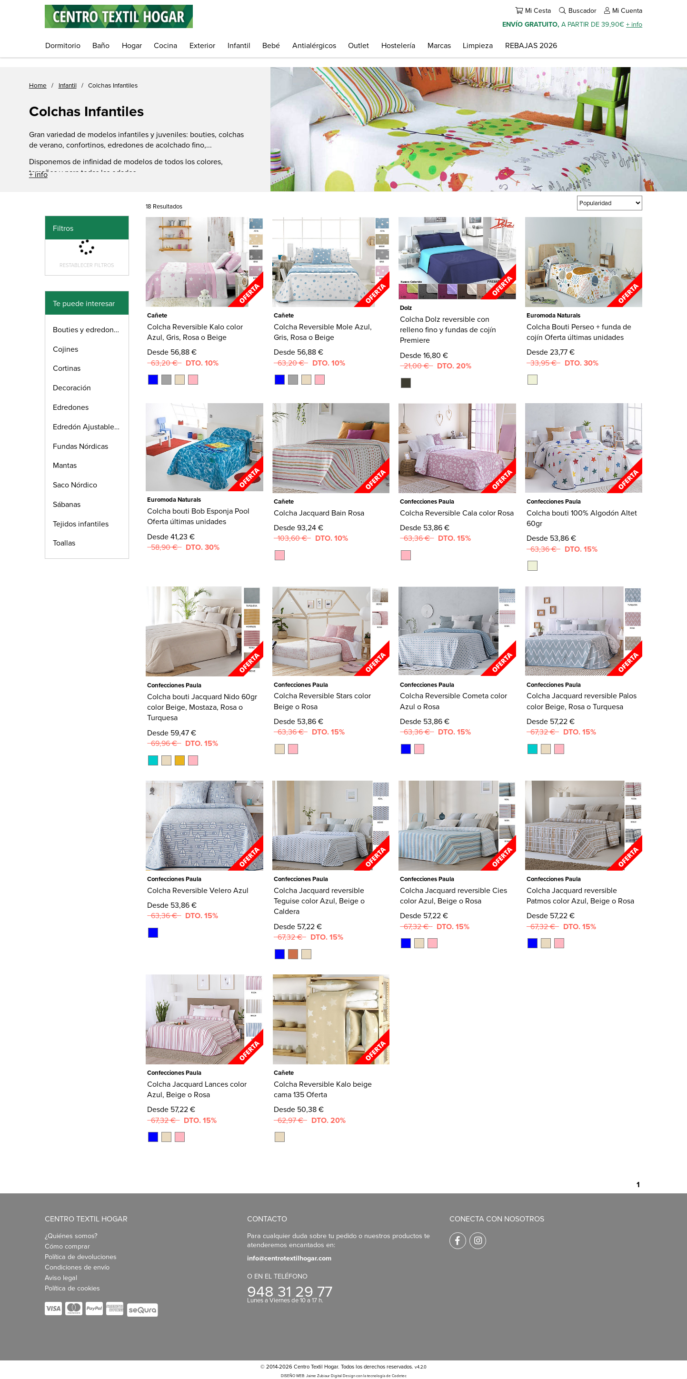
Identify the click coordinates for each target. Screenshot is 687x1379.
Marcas (439, 45)
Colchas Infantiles (113, 84)
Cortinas (66, 368)
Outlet (358, 45)
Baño (101, 45)
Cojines (65, 349)
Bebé (271, 45)
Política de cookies (72, 1288)
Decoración (72, 387)
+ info (634, 24)
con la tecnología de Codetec (381, 1376)
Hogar (132, 45)
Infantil (239, 45)
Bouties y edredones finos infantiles (91, 329)
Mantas (65, 465)
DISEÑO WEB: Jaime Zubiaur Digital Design (318, 1376)
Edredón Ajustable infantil (91, 426)
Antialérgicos (314, 45)
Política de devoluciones (81, 1256)
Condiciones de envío (77, 1267)
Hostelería (398, 45)
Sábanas (66, 504)
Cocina (165, 45)
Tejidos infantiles (81, 523)
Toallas (64, 542)
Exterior (202, 45)
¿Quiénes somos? (71, 1235)
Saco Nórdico (75, 484)
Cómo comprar (67, 1246)
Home (38, 84)
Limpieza (478, 45)
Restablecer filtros (87, 265)
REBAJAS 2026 (531, 45)
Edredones (71, 407)
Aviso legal (61, 1277)
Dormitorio (62, 45)
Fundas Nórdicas (80, 446)
